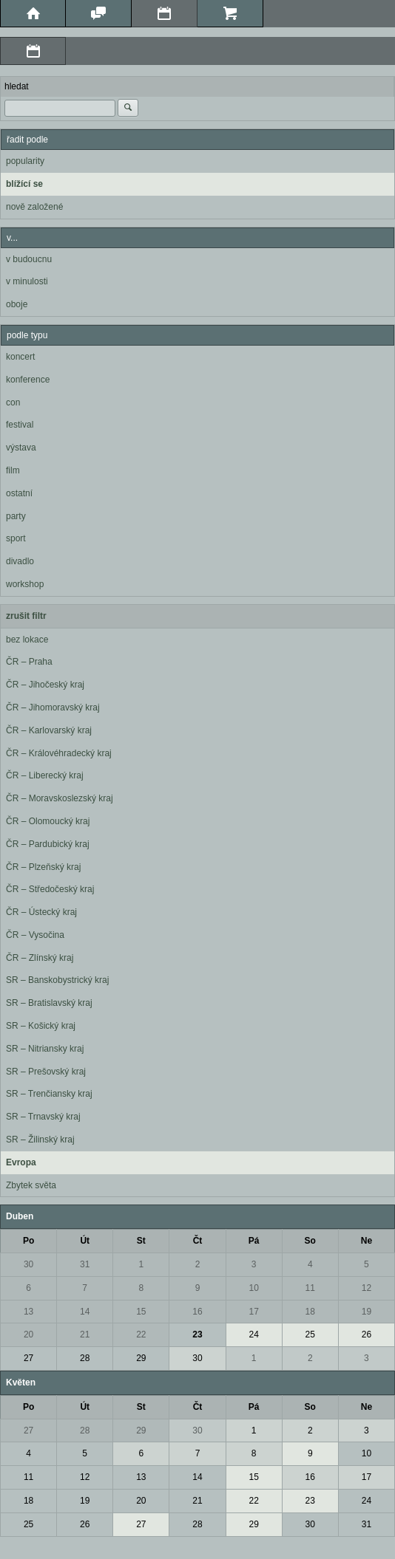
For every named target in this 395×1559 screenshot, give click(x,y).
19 (366, 1311)
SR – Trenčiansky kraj (49, 1094)
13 (28, 1311)
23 (197, 1334)
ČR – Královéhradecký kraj (59, 753)
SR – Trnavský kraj (43, 1116)
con (13, 402)
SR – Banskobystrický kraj (57, 980)
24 (253, 1334)
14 (85, 1311)
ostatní (19, 493)
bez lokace (27, 639)
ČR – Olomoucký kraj (48, 821)
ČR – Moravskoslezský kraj (59, 798)
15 (141, 1311)
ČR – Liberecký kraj (45, 775)
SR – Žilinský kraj (40, 1139)
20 (28, 1334)
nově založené (34, 207)
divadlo (20, 561)
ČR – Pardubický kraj (48, 844)
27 (28, 1358)
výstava (21, 447)
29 (141, 1358)
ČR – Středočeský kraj (50, 889)
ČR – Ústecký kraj (41, 912)
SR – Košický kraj (40, 1026)
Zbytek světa (31, 1185)
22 (141, 1334)
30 (28, 1264)
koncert (20, 357)
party (16, 516)
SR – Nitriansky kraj (45, 1049)
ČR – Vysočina (35, 935)
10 (253, 1288)
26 (366, 1334)
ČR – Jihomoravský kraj (53, 707)
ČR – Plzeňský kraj (43, 867)
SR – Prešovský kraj (46, 1071)
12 (366, 1288)
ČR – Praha (29, 662)
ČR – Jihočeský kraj (45, 684)
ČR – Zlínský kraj (39, 958)
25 (310, 1334)
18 (310, 1311)
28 (85, 1358)
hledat (16, 86)
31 (85, 1264)
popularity (25, 161)
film (13, 470)
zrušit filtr (26, 616)
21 (85, 1334)
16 (197, 1311)
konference (28, 379)
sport (16, 538)
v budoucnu (29, 259)
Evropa (21, 1162)
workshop (25, 584)
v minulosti (27, 281)
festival (19, 424)
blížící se (24, 184)
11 (310, 1288)
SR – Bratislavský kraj (49, 1003)
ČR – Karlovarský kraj (49, 730)
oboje (16, 304)
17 (253, 1311)
